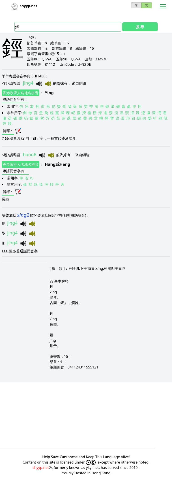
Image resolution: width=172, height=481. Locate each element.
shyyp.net (40, 467)
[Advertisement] (86, 415)
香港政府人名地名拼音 (21, 92)
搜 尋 (140, 26)
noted (143, 462)
